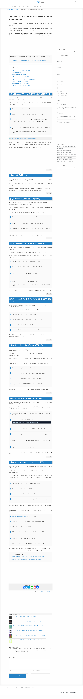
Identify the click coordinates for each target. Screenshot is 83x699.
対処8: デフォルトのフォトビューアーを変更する (22, 85)
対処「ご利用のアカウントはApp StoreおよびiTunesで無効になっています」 (67, 108)
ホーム (8, 6)
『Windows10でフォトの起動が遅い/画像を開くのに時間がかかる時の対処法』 (28, 60)
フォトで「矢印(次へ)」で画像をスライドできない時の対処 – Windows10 (27, 556)
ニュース (60, 84)
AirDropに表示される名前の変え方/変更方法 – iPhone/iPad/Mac (67, 103)
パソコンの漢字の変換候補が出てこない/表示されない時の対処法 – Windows (67, 122)
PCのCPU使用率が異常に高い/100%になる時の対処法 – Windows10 (26, 559)
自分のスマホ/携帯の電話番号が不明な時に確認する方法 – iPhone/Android (28, 625)
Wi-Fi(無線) (59, 67)
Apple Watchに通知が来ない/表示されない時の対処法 (24, 616)
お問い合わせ (18, 689)
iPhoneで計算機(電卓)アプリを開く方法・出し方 (67, 117)
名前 (9, 672)
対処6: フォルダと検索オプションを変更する (21, 81)
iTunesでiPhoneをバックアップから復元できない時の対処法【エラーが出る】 (29, 635)
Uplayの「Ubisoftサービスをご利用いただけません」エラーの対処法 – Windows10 (30, 621)
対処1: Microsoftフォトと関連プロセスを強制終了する (23, 70)
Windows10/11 (59, 58)
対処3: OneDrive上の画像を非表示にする (21, 74)
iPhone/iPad (59, 61)
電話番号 (58, 74)
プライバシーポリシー (10, 689)
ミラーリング (59, 70)
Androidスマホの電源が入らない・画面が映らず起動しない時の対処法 (27, 639)
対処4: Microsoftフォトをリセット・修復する (22, 76)
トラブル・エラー (39, 591)
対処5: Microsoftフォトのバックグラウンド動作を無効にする (25, 79)
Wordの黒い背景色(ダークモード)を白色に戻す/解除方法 (67, 112)
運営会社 (22, 689)
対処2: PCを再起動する (17, 72)
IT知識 (41, 6)
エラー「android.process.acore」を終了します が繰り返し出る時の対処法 (28, 630)
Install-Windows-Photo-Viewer (19, 516)
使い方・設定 (35, 6)
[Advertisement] (30, 45)
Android (58, 64)
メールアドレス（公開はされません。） (37, 672)
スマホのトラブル (29, 6)
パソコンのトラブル (20, 6)
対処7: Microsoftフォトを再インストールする (21, 83)
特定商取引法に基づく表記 (29, 689)
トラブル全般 (13, 6)
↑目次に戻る (49, 169)
